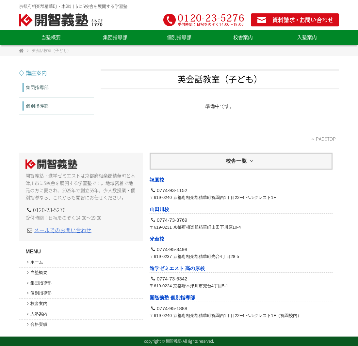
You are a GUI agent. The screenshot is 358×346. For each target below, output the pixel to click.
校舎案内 (243, 37)
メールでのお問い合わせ (62, 230)
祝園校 (157, 180)
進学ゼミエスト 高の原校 (177, 268)
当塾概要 (51, 37)
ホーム (38, 262)
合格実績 (38, 324)
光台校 (157, 239)
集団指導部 (115, 37)
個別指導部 (179, 37)
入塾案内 (307, 37)
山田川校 (159, 209)
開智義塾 (61, 19)
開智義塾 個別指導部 (172, 297)
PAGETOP (326, 139)
